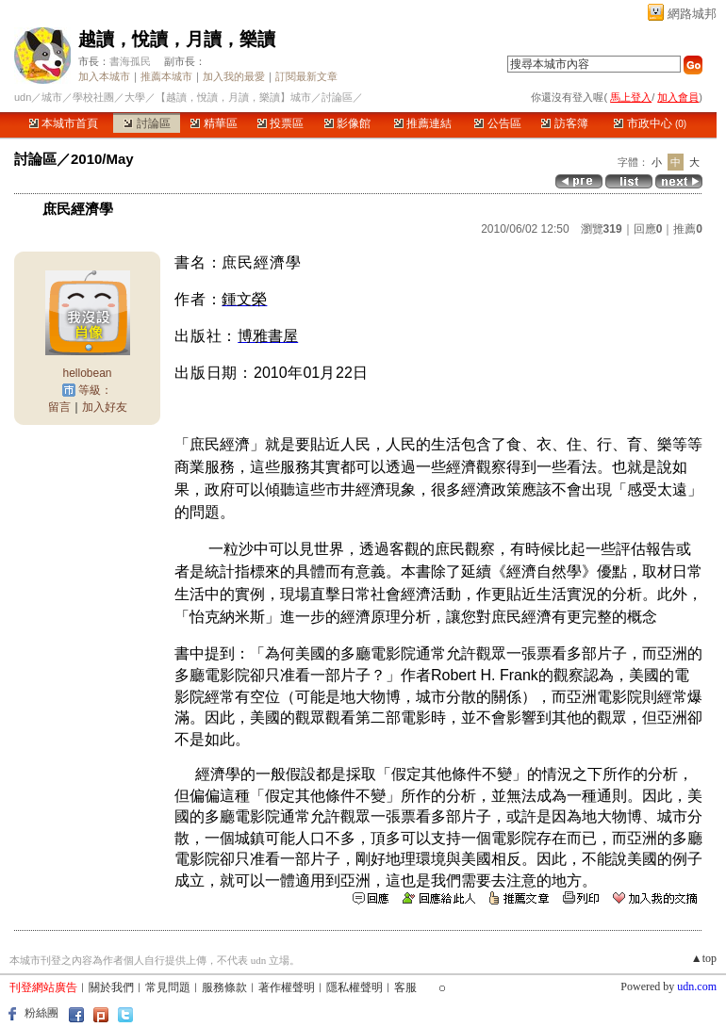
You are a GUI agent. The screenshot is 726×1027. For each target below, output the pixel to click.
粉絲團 (41, 1012)
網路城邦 (692, 14)
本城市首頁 (63, 123)
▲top (704, 958)
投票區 (280, 123)
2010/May (102, 159)
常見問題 (167, 987)
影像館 (347, 123)
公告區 (497, 123)
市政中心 (650, 123)
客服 (405, 987)
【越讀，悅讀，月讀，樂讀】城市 (233, 97)
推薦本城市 (166, 76)
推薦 (687, 229)
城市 (51, 97)
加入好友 (104, 407)
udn (22, 97)
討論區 (147, 123)
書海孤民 (130, 61)
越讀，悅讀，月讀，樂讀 (176, 39)
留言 (59, 407)
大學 (134, 97)
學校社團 (93, 97)
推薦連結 (423, 123)
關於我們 (111, 987)
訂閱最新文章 (306, 76)
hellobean (86, 373)
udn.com (697, 986)
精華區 (213, 123)
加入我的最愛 (234, 76)
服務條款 (224, 987)
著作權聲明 (286, 987)
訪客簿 (564, 123)
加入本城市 (104, 76)
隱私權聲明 (354, 987)
